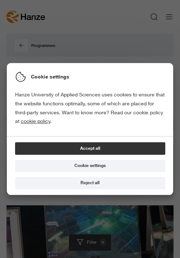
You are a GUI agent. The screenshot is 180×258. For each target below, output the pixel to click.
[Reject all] (90, 183)
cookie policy (35, 121)
